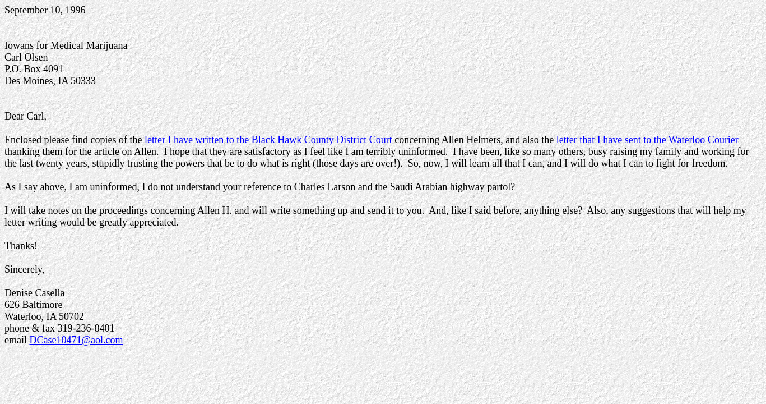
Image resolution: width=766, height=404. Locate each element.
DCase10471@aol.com (76, 340)
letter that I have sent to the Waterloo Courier (647, 139)
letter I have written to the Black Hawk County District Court (268, 139)
